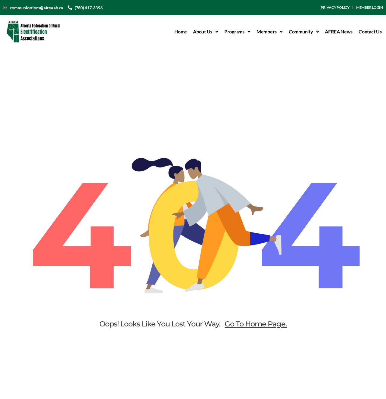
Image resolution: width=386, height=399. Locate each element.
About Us (205, 31)
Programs (237, 31)
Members (270, 31)
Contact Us (370, 31)
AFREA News (339, 31)
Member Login (369, 7)
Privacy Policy (335, 7)
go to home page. (256, 324)
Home (180, 31)
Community (304, 31)
